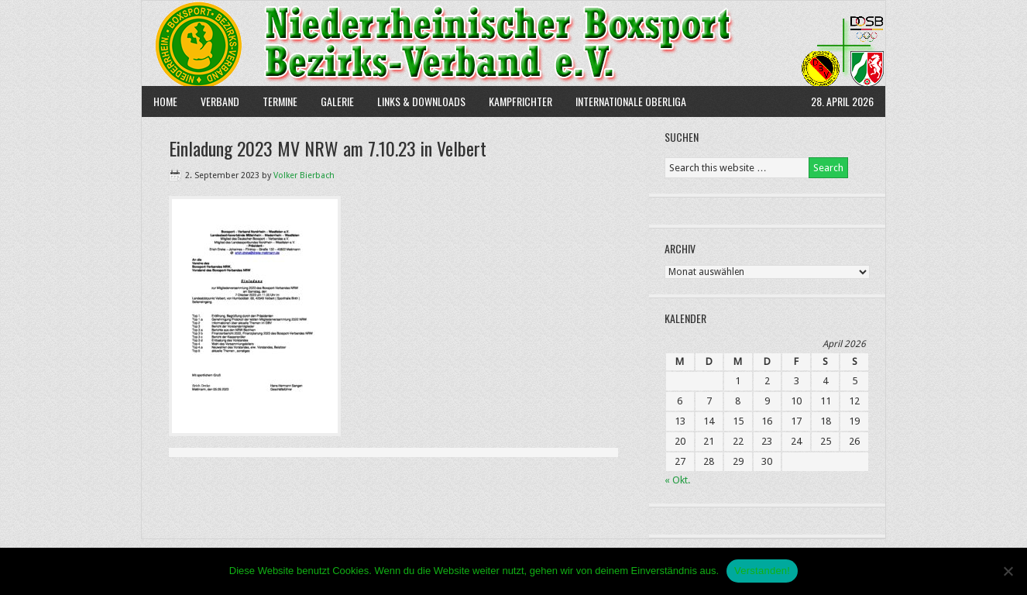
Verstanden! (762, 570)
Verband (214, 101)
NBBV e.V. (513, 43)
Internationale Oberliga (630, 101)
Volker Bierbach (304, 175)
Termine (280, 101)
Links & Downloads (421, 101)
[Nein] (1007, 571)
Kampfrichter (514, 101)
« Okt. (677, 480)
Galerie (337, 101)
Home (165, 101)
